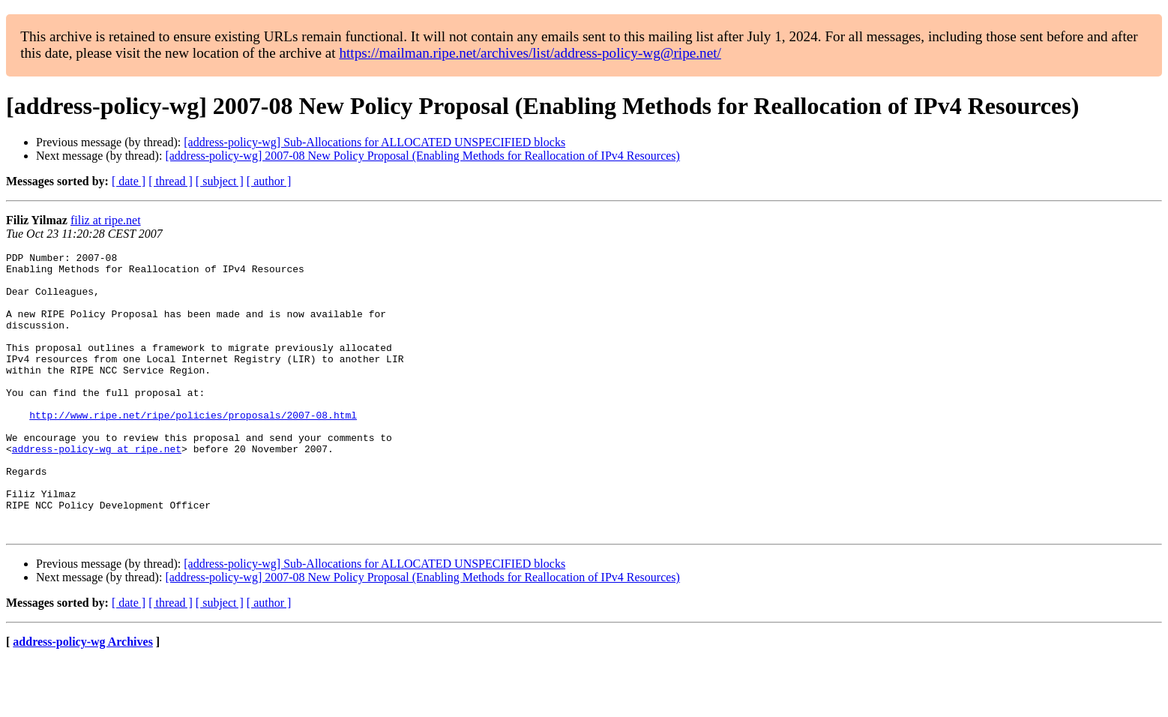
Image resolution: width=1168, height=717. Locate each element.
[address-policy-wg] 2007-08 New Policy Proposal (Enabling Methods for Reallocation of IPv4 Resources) (422, 155)
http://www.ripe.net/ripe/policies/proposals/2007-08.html (193, 448)
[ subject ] (220, 181)
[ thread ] (170, 181)
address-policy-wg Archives (83, 698)
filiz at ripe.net (105, 220)
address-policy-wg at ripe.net (96, 489)
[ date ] (128, 181)
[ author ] (269, 181)
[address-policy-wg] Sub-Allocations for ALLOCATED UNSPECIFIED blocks (374, 142)
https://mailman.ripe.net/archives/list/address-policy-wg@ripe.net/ (530, 53)
